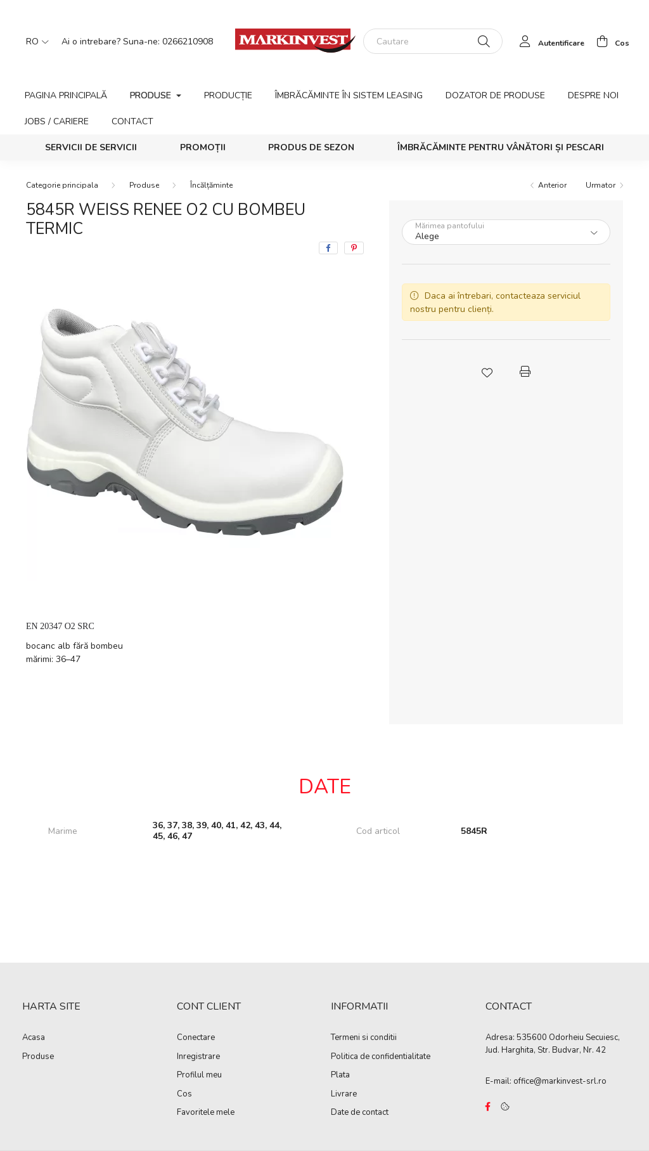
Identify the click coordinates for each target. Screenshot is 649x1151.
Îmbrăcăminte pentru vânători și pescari (500, 147)
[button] (486, 371)
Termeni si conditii (364, 1038)
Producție (228, 95)
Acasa (33, 1038)
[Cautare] (433, 41)
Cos (184, 1094)
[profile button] (548, 41)
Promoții (203, 147)
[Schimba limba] (34, 41)
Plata (340, 1075)
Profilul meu (199, 1075)
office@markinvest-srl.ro (560, 1081)
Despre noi (593, 95)
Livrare (344, 1094)
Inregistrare (198, 1057)
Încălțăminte (211, 185)
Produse (144, 185)
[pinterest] (354, 248)
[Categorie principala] (62, 185)
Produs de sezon (311, 147)
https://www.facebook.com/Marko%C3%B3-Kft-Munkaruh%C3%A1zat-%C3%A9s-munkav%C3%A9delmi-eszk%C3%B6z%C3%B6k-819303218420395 (488, 1106)
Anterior (552, 185)
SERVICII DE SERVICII (91, 147)
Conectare (196, 1038)
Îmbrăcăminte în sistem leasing (349, 95)
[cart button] (609, 41)
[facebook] (328, 248)
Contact (132, 121)
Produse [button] (152, 95)
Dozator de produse (495, 95)
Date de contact (360, 1113)
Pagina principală (66, 95)
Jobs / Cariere (57, 121)
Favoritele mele (206, 1113)
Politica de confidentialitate (380, 1057)
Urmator (600, 185)
